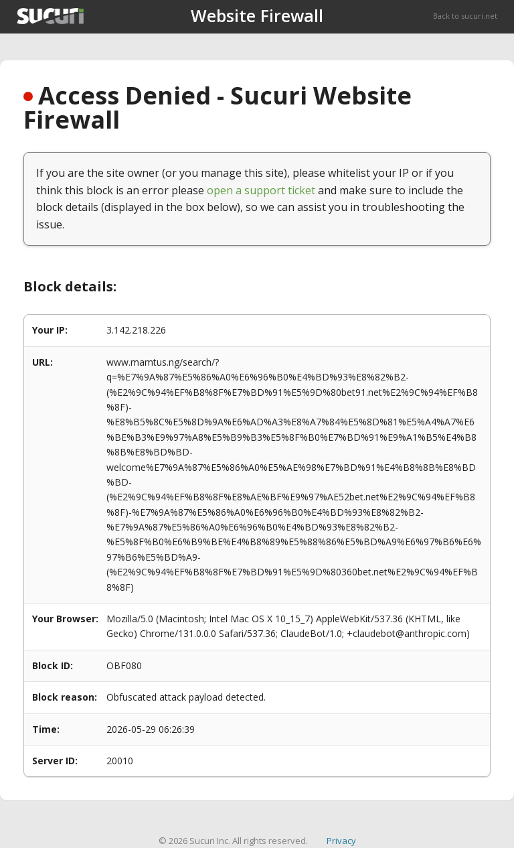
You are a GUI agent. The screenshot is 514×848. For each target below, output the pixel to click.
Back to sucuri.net (465, 16)
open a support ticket (261, 190)
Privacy (341, 841)
